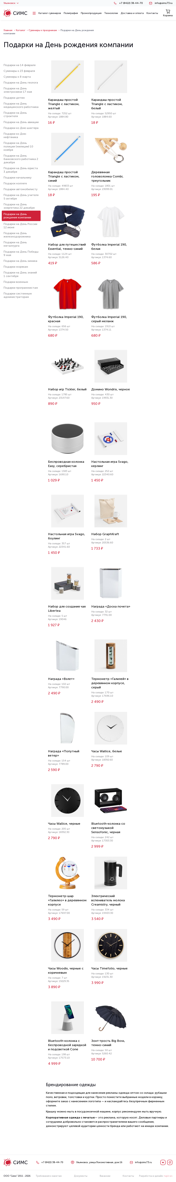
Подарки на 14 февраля (19, 65)
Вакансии (105, 1176)
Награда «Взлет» (61, 679)
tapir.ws (168, 1176)
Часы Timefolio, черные (109, 968)
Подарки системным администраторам (18, 295)
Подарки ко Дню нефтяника (15, 135)
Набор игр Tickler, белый (67, 389)
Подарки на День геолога (21, 82)
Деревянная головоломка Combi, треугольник (107, 176)
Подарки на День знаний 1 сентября (20, 274)
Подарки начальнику (18, 177)
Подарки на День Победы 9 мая (21, 253)
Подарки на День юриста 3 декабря (21, 169)
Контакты (128, 1176)
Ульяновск (11, 3)
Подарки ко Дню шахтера (21, 128)
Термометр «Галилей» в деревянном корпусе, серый (110, 683)
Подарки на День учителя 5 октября (21, 196)
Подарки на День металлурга (15, 244)
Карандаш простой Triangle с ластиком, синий (63, 176)
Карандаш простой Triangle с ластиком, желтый (63, 104)
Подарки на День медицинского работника (21, 105)
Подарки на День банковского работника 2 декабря (21, 159)
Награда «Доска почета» (110, 606)
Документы (80, 1176)
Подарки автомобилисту (21, 189)
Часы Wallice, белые (106, 751)
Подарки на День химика (20, 261)
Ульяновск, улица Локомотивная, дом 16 (99, 1162)
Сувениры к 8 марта (17, 76)
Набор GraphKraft (105, 534)
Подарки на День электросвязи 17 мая (18, 90)
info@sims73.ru (163, 3)
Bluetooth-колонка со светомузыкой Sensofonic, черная (108, 828)
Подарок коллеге (15, 183)
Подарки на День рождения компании (17, 215)
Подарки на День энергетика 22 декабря (19, 206)
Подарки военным (16, 282)
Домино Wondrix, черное (110, 389)
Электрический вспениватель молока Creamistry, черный (108, 900)
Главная (8, 30)
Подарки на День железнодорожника (17, 234)
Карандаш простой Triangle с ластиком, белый (107, 104)
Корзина (167, 13)
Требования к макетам (49, 1176)
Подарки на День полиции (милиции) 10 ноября (18, 146)
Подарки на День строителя (15, 114)
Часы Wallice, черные (64, 824)
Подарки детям (14, 97)
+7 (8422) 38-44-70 (131, 3)
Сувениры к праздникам (43, 30)
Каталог (20, 30)
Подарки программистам (21, 287)
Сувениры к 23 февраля (19, 71)
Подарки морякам (16, 266)
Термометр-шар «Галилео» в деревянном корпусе (67, 900)
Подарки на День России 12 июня (20, 225)
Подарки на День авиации (21, 122)
